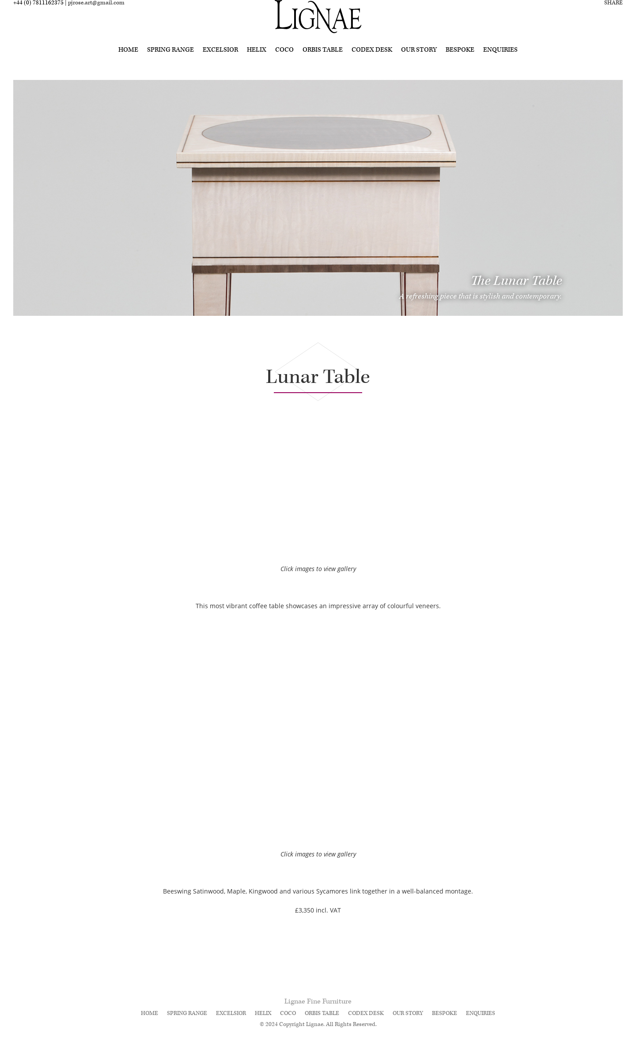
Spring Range (170, 63)
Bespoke (460, 63)
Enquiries (500, 63)
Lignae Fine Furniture (318, 1001)
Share (613, 16)
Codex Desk (372, 63)
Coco (284, 63)
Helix (256, 63)
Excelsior (220, 63)
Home (128, 63)
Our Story (419, 63)
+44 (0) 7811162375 (38, 16)
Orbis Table (323, 63)
